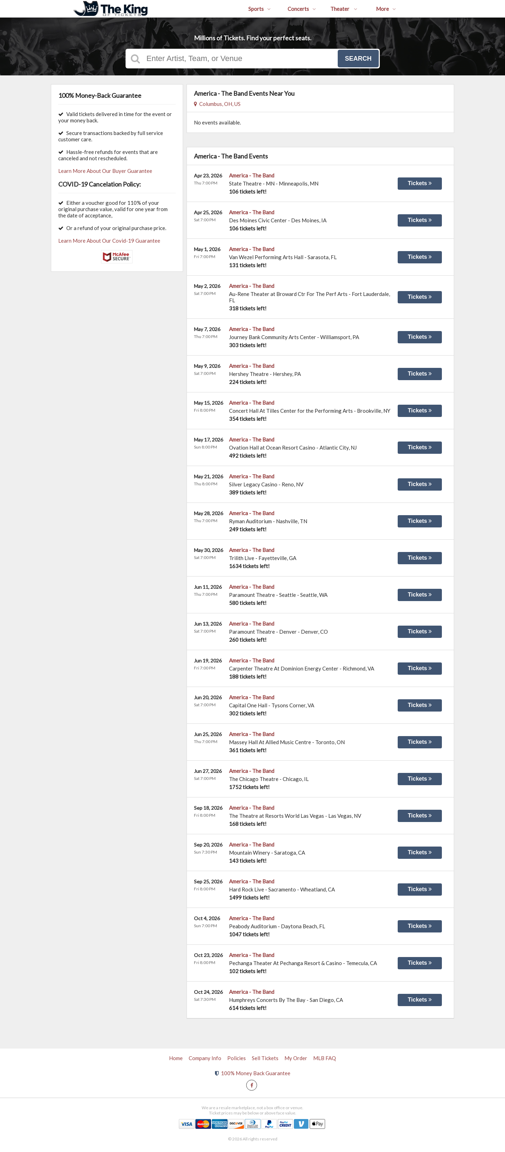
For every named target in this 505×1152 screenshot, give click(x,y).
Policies (236, 1058)
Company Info (205, 1058)
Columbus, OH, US (217, 104)
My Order (295, 1058)
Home (176, 1058)
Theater (343, 9)
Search (358, 58)
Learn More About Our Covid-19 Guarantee (109, 240)
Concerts (302, 9)
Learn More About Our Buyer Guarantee (105, 171)
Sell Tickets (265, 1058)
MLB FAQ (324, 1058)
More (386, 9)
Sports (259, 9)
